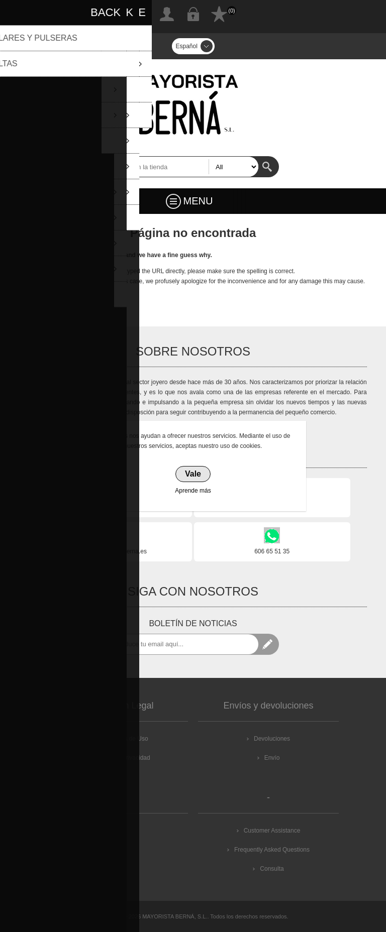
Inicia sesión (193, 14)
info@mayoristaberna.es (114, 551)
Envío (272, 757)
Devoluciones (272, 738)
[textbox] (183, 167)
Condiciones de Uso (121, 738)
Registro (167, 14)
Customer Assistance (272, 830)
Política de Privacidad (121, 757)
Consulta (271, 868)
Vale (193, 474)
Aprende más (193, 490)
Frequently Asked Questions (272, 849)
